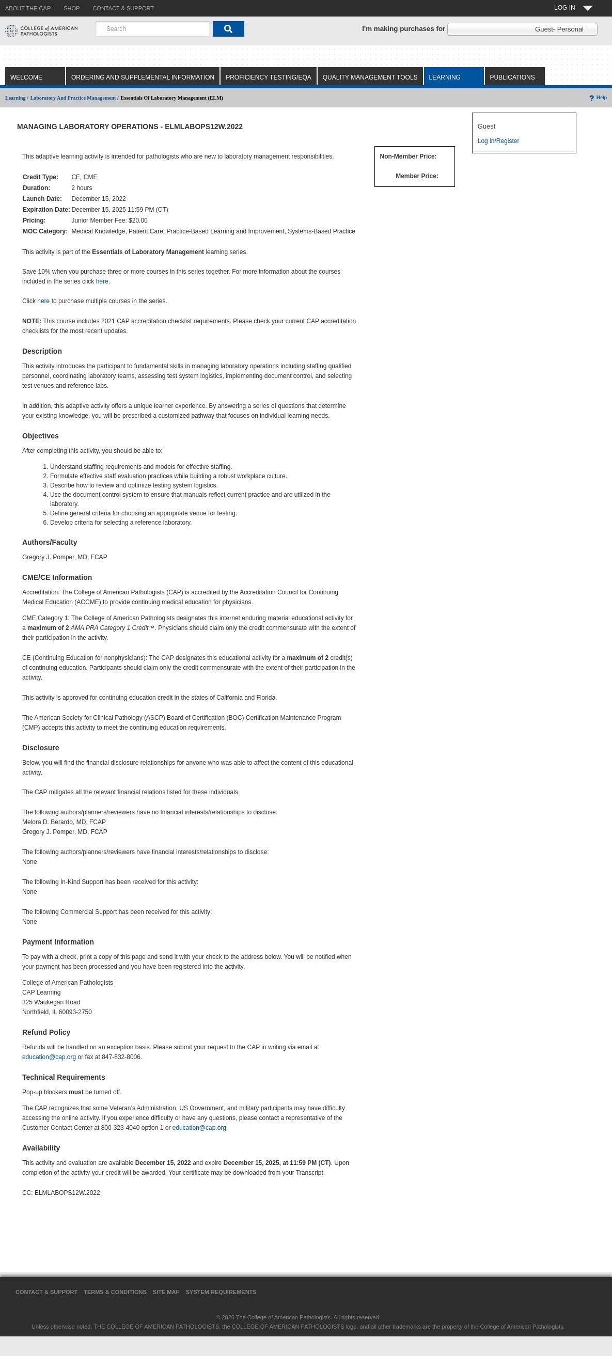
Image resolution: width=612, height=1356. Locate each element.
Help (597, 97)
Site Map (166, 1292)
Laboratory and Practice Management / (74, 98)
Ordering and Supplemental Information (142, 77)
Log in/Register (499, 141)
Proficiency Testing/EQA (268, 77)
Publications (512, 77)
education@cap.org (49, 1057)
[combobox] (153, 29)
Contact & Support (46, 1292)
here (102, 281)
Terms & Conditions (115, 1292)
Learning (445, 77)
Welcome (26, 77)
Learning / (16, 98)
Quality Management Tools (370, 77)
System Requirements (221, 1292)
